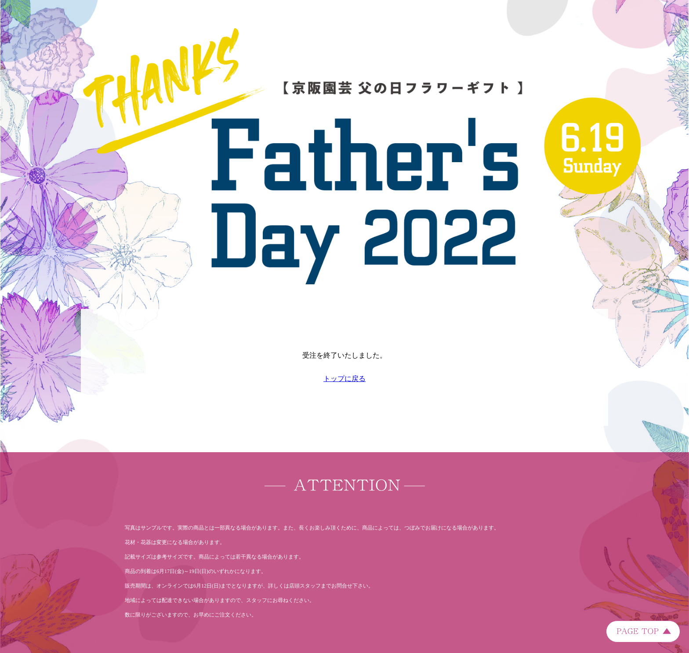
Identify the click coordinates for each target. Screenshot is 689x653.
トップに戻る (344, 378)
